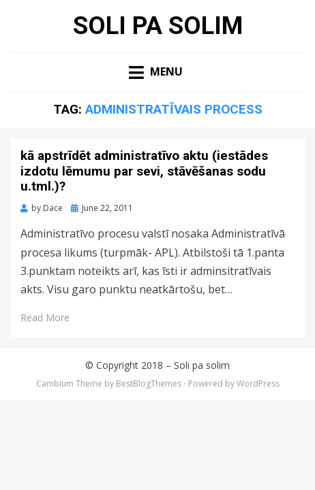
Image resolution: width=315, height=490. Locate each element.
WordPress (258, 383)
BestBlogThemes (148, 383)
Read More (45, 317)
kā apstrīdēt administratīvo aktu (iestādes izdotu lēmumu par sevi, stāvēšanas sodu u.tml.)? (144, 171)
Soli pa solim (158, 26)
